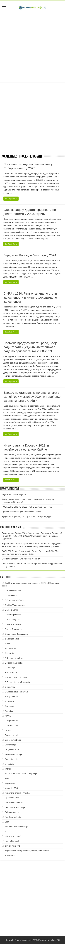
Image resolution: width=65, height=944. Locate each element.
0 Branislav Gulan (13, 590)
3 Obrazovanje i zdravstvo (16, 692)
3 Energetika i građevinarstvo (18, 682)
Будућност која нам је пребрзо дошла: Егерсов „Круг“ (27, 516)
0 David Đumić (11, 595)
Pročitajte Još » (11, 198)
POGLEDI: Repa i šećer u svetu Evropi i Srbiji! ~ (24, 551)
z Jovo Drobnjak (12, 841)
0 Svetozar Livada (13, 624)
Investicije (9, 764)
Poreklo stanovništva (14, 802)
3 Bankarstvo (11, 672)
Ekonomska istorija (13, 754)
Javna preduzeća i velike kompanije (21, 773)
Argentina (9, 711)
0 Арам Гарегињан (13, 629)
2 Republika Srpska (13, 663)
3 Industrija (10, 687)
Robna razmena (12, 812)
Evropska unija (11, 759)
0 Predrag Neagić (13, 615)
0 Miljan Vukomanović (14, 605)
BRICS (8, 730)
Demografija (10, 745)
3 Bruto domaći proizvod (16, 677)
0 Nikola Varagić (12, 610)
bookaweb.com (11, 725)
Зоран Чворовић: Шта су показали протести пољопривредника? (32, 543)
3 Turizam (9, 701)
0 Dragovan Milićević (14, 600)
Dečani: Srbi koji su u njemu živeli (27, 559)
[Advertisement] (32, 46)
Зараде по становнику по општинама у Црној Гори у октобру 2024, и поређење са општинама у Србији (31, 396)
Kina (7, 778)
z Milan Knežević (12, 846)
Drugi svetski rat (12, 749)
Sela (7, 822)
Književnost (10, 783)
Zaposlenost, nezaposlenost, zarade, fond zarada (27, 851)
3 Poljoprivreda (11, 696)
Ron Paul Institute (13, 817)
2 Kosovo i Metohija (13, 658)
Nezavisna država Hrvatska (17, 793)
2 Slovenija (10, 668)
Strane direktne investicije (16, 826)
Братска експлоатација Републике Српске (21, 512)
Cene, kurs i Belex (13, 740)
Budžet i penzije (12, 735)
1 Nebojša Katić (12, 639)
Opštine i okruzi (12, 798)
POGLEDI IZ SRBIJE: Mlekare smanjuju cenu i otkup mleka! (32, 546)
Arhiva (8, 716)
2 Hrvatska (9, 653)
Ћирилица (9, 855)
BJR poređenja (11, 720)
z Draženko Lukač (13, 836)
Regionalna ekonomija (15, 807)
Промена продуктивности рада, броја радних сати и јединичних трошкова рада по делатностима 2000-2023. (30, 347)
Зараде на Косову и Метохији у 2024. (30, 255)
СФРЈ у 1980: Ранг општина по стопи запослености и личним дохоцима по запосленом (30, 297)
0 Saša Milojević (12, 619)
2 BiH (7, 643)
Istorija (8, 769)
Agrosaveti (9, 706)
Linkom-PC (55, 940)
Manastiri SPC (11, 788)
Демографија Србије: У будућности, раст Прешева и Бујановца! (32, 533)
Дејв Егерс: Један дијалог (14, 494)
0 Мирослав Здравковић (16, 634)
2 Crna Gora (10, 648)
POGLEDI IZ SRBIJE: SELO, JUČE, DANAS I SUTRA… (27, 507)
